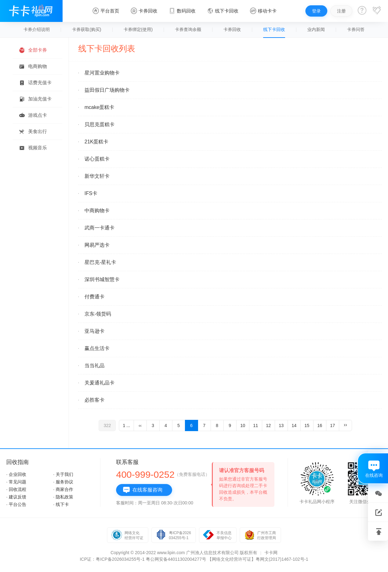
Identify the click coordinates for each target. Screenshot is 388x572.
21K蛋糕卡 (96, 141)
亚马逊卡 (94, 331)
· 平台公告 (16, 504)
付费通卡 (94, 296)
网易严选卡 (97, 245)
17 (332, 425)
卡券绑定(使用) (138, 29)
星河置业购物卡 (102, 72)
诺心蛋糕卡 (97, 159)
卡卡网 (271, 552)
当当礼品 (94, 365)
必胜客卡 (94, 400)
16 (319, 425)
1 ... (126, 425)
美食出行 (33, 131)
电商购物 (33, 66)
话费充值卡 (35, 83)
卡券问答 (356, 29)
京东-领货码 (97, 314)
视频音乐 (33, 148)
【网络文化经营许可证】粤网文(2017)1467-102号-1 (257, 559)
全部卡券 (33, 50)
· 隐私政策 (63, 496)
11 (255, 425)
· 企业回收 (16, 474)
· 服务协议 (63, 481)
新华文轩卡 (97, 176)
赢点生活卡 (97, 348)
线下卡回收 (274, 29)
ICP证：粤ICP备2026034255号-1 (112, 559)
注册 (341, 10)
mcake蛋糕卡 (99, 107)
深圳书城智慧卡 (102, 279)
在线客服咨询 (142, 490)
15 (306, 425)
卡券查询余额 (188, 29)
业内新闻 (316, 29)
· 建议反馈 (16, 496)
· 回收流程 (16, 489)
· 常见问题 (16, 481)
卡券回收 (232, 29)
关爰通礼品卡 (99, 382)
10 (242, 425)
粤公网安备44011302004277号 (176, 559)
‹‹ (140, 425)
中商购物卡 (97, 210)
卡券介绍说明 (36, 29)
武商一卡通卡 (99, 227)
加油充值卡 (35, 99)
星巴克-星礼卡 (100, 262)
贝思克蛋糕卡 (99, 124)
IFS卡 (90, 193)
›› (345, 424)
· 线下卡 (61, 504)
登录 (316, 10)
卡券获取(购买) (86, 29)
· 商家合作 (63, 489)
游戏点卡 (33, 115)
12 (268, 425)
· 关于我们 (63, 474)
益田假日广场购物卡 (107, 90)
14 (294, 425)
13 (281, 425)
